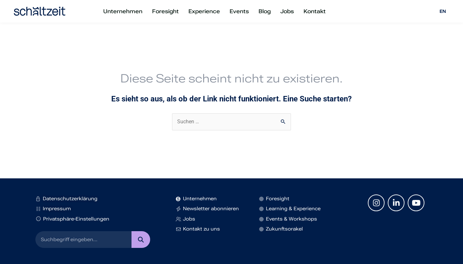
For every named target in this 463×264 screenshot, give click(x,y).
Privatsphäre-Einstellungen (72, 219)
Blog (265, 11)
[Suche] (141, 239)
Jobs (287, 11)
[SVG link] (39, 11)
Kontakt (315, 11)
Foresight (165, 11)
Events (239, 11)
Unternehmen (122, 11)
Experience (204, 11)
